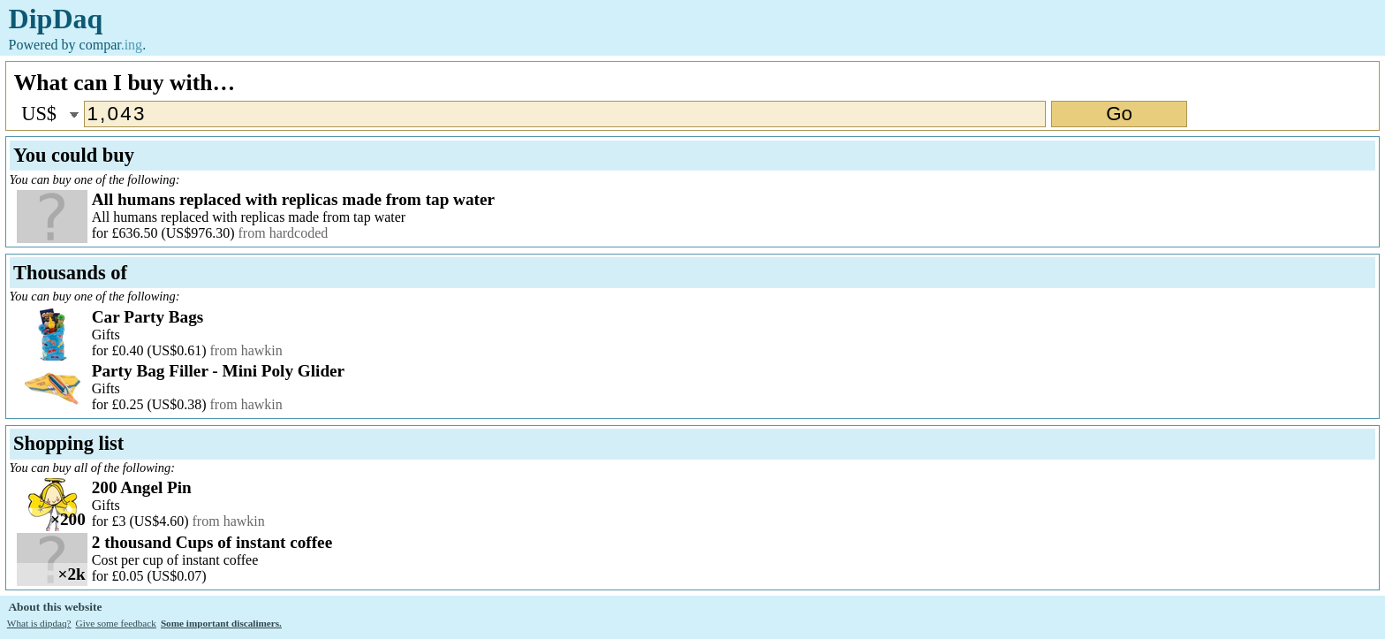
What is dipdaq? (39, 623)
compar (111, 44)
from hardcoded (283, 232)
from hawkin (246, 350)
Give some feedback (116, 623)
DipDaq (56, 18)
